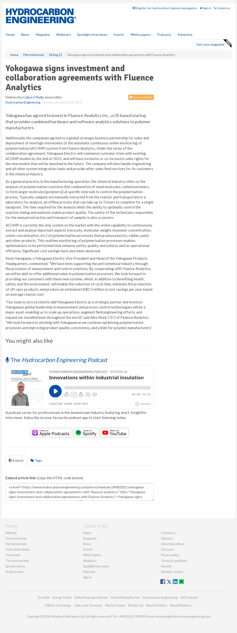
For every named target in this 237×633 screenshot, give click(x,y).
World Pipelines (180, 605)
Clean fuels (13, 555)
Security (166, 566)
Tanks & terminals (18, 549)
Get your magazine (213, 44)
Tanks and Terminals (88, 605)
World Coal (135, 605)
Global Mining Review (125, 597)
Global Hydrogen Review (91, 597)
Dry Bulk (44, 597)
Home (10, 34)
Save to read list (141, 97)
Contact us (222, 8)
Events (119, 34)
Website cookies (172, 572)
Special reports (15, 566)
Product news (15, 572)
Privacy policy (170, 555)
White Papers (92, 555)
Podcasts (164, 34)
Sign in (205, 8)
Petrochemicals (16, 544)
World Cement (115, 605)
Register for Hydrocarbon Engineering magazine (164, 8)
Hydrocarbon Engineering (23, 102)
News (87, 544)
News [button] (25, 34)
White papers (141, 34)
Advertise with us (172, 544)
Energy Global (61, 597)
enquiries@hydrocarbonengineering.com (183, 616)
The (56, 359)
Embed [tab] (16, 460)
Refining (11, 533)
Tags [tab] (36, 460)
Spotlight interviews (92, 34)
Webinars (63, 34)
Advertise (185, 34)
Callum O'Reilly (33, 97)
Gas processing (16, 538)
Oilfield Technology (58, 605)
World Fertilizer (156, 605)
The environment (17, 561)
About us (167, 538)
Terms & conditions (174, 561)
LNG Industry (189, 597)
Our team (167, 549)
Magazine (43, 34)
